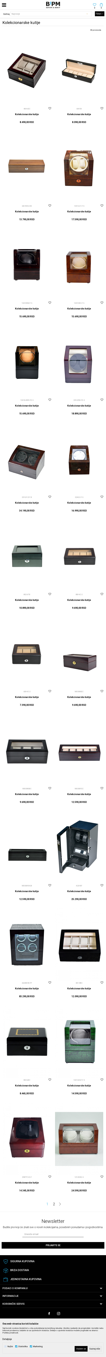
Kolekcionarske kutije (27, 114)
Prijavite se (53, 1245)
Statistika (23, 1346)
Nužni (10, 1346)
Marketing (38, 1346)
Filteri (99, 13)
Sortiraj (6, 14)
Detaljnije (7, 1339)
